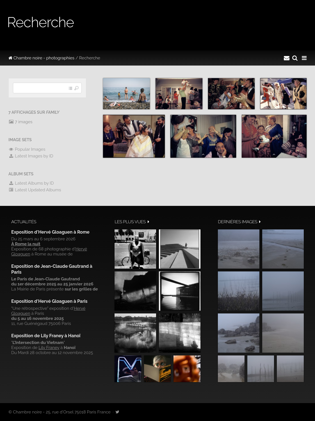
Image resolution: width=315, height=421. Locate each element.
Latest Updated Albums (34, 189)
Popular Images (26, 149)
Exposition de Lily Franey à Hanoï (45, 335)
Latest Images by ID (30, 156)
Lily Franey (48, 347)
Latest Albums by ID (31, 183)
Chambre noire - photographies (41, 58)
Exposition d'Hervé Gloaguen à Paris (49, 301)
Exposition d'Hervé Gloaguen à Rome (50, 232)
